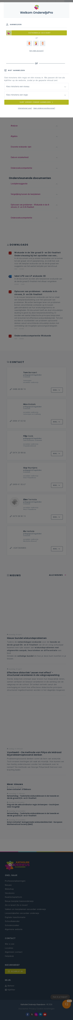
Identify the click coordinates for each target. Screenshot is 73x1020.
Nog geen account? (36, 51)
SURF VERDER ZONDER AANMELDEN (36, 102)
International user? (25, 108)
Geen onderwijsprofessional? (44, 108)
